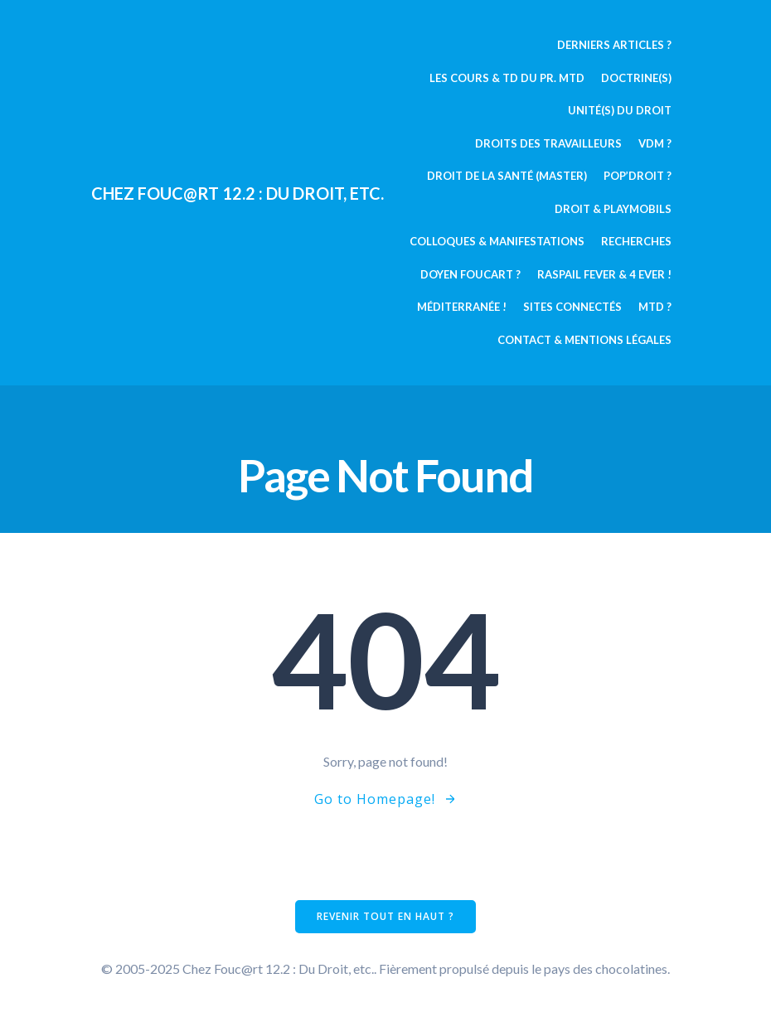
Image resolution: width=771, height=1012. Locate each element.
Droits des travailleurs (548, 143)
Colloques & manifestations (497, 241)
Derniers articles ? (614, 44)
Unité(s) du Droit (620, 110)
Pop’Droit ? (638, 175)
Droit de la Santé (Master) (507, 175)
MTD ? (655, 306)
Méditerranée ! (462, 306)
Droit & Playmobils (613, 208)
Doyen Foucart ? (470, 274)
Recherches (636, 241)
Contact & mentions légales (584, 339)
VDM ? (655, 143)
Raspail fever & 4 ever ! (604, 274)
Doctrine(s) (636, 78)
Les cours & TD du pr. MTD (506, 78)
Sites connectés (572, 306)
